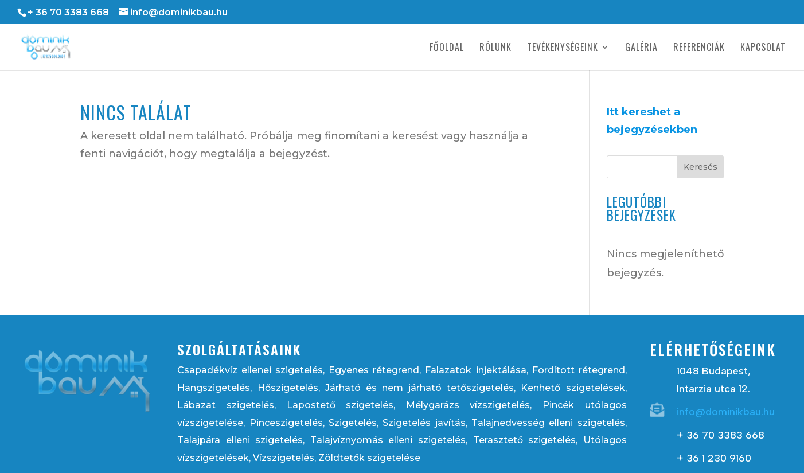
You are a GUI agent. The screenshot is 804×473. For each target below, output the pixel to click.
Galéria (641, 48)
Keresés (700, 167)
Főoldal (447, 48)
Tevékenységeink (562, 48)
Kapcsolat (763, 48)
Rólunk (495, 48)
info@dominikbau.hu (726, 411)
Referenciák (699, 48)
